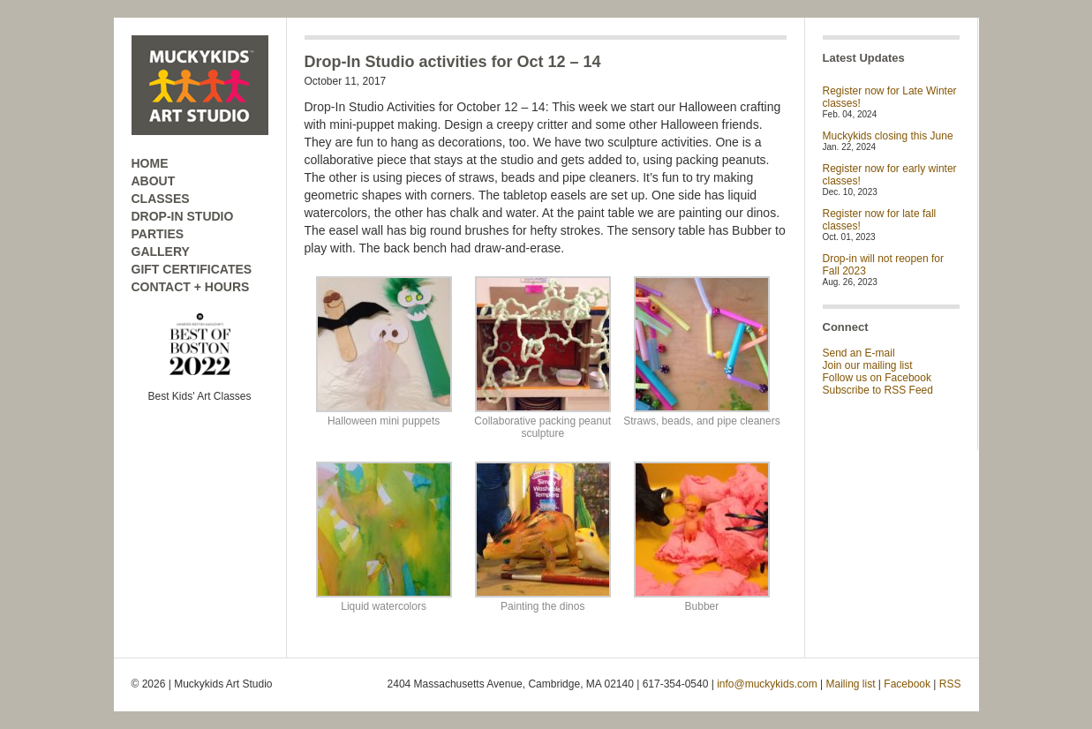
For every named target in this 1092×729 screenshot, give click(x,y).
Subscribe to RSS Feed (878, 390)
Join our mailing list (868, 365)
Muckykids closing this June (888, 136)
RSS (950, 684)
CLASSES (161, 199)
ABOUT (154, 181)
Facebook (907, 684)
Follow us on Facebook (877, 378)
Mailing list (851, 684)
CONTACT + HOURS (191, 287)
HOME (150, 163)
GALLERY (161, 251)
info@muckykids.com (767, 684)
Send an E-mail (859, 353)
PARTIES (158, 234)
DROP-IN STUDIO (183, 216)
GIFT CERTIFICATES (192, 269)
